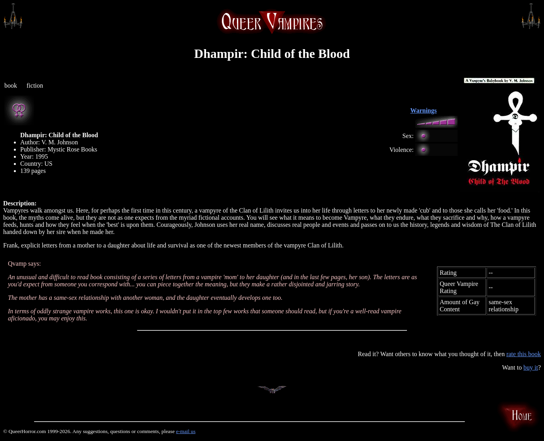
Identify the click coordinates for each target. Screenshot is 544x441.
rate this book (523, 354)
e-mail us (185, 431)
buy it (530, 367)
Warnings (423, 110)
